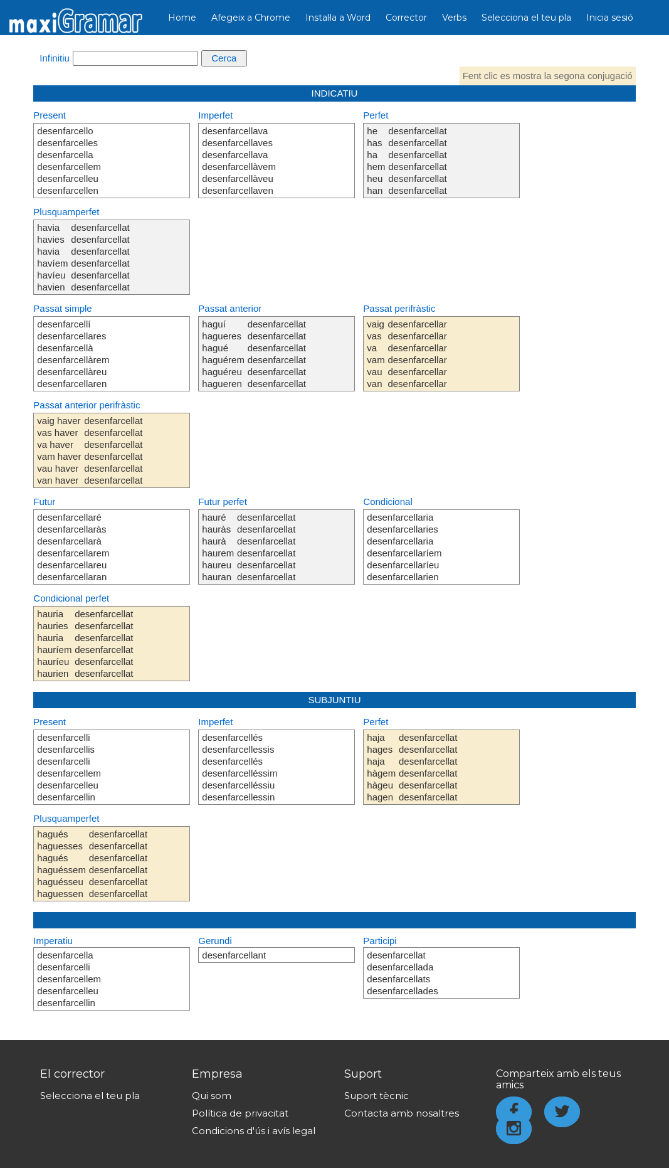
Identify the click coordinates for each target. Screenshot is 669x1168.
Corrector (406, 17)
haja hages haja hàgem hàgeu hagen (381, 767)
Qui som (211, 1096)
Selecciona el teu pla (526, 17)
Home (182, 17)
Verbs (454, 17)
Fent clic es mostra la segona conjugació (548, 75)
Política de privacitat (240, 1113)
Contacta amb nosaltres (401, 1113)
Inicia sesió (609, 17)
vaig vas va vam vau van (375, 354)
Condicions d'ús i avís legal (253, 1131)
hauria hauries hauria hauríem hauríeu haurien (54, 643)
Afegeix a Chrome (250, 17)
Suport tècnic (376, 1096)
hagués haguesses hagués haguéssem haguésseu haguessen (61, 864)
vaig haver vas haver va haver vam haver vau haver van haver (59, 450)
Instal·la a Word (338, 17)
